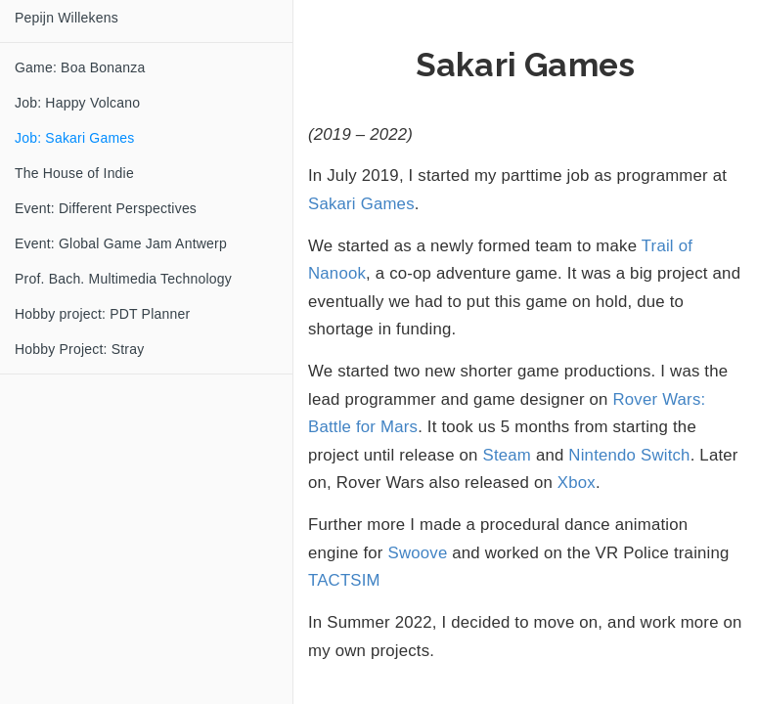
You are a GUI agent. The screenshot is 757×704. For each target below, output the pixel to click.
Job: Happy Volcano (77, 102)
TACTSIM (344, 580)
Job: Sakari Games (74, 138)
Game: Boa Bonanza (80, 67)
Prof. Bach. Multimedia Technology (123, 278)
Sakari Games (361, 204)
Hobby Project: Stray (79, 349)
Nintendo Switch (629, 455)
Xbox (576, 482)
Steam (507, 455)
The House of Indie (74, 173)
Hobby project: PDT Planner (102, 314)
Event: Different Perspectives (106, 208)
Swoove (418, 553)
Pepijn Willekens (66, 17)
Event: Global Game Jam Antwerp (121, 243)
